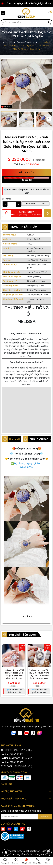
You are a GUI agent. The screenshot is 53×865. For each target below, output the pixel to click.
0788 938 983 (16, 762)
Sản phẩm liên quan (22, 634)
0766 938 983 (16, 754)
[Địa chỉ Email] (26, 816)
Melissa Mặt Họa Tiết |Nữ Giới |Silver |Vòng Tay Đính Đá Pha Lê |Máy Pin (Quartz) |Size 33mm (39, 674)
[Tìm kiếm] (49, 22)
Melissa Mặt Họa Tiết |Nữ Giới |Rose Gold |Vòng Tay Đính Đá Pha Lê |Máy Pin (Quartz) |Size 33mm (14, 674)
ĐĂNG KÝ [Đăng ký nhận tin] (45, 816)
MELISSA (30, 235)
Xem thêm (26, 616)
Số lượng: (6, 199)
